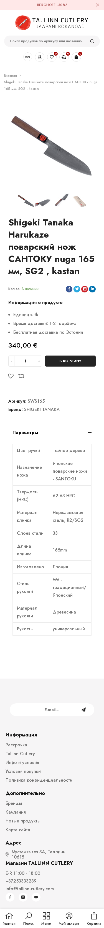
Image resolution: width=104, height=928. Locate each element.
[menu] (46, 919)
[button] (28, 919)
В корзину (70, 361)
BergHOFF (46, 4)
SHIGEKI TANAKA (42, 409)
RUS (27, 57)
